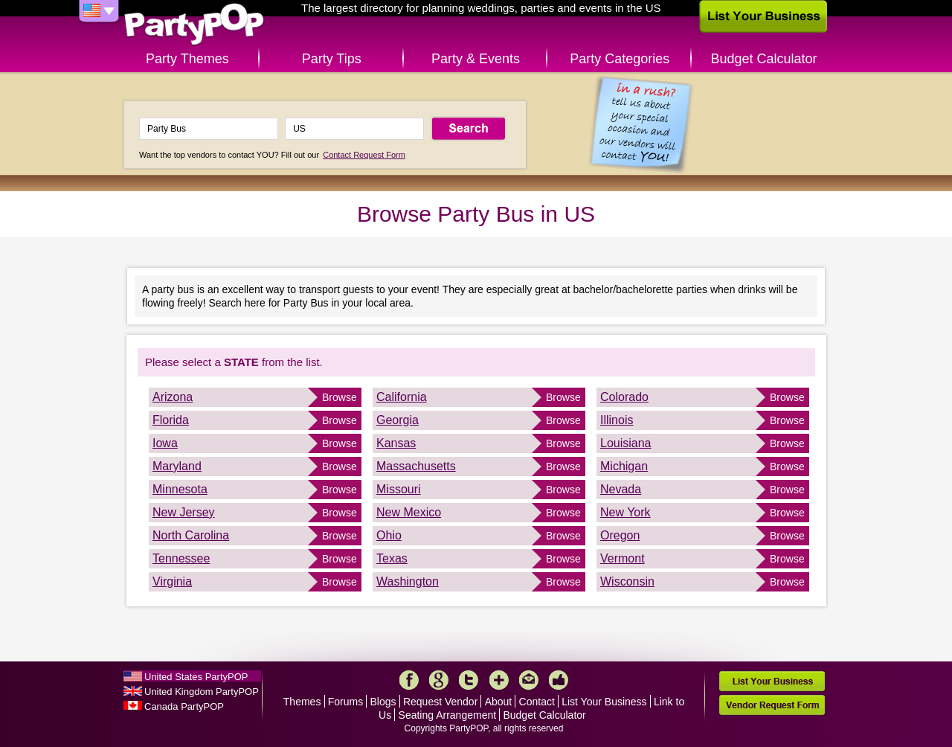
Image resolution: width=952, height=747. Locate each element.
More (499, 680)
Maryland (177, 466)
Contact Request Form (364, 154)
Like (558, 680)
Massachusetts (416, 466)
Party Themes (187, 58)
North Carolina (190, 535)
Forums (345, 702)
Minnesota (180, 489)
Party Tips (331, 58)
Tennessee (181, 558)
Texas (392, 558)
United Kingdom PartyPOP (201, 691)
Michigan (624, 466)
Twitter (468, 680)
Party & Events (475, 58)
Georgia (397, 420)
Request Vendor (440, 702)
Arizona (172, 397)
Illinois (616, 420)
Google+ (438, 680)
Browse (339, 397)
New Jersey (183, 512)
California (401, 397)
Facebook (409, 680)
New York (625, 512)
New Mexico (408, 512)
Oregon (620, 535)
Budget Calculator (764, 58)
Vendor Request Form (772, 705)
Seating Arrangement (448, 715)
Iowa (165, 443)
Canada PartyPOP (184, 706)
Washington (407, 581)
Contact (537, 702)
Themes (302, 702)
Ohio (389, 535)
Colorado (624, 397)
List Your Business (604, 702)
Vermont (622, 558)
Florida (170, 420)
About (498, 702)
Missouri (398, 489)
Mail (528, 680)
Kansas (396, 443)
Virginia (172, 581)
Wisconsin (627, 581)
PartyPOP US (194, 25)
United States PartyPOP (196, 676)
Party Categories (619, 58)
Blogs (383, 702)
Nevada (620, 489)
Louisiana (626, 443)
